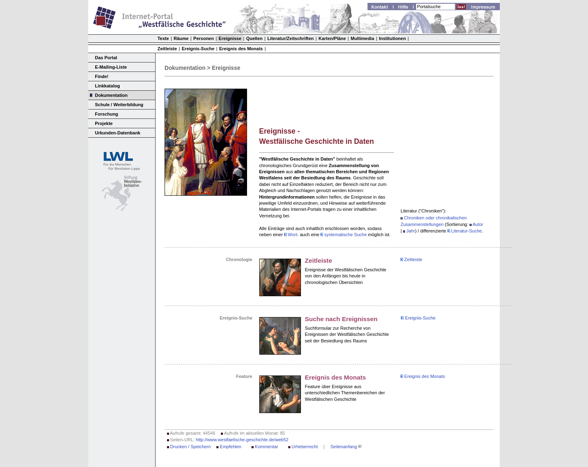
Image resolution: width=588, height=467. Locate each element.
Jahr (410, 230)
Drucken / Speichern (190, 446)
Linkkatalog (107, 85)
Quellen (254, 38)
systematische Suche (345, 234)
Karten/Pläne (332, 38)
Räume (181, 38)
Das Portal (106, 57)
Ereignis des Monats (241, 48)
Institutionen (392, 38)
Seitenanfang (343, 446)
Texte (163, 38)
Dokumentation (111, 95)
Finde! (102, 76)
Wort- (293, 234)
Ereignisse (229, 38)
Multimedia (362, 38)
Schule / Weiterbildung (119, 104)
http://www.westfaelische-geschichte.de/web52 (242, 439)
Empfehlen (230, 446)
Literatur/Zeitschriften (290, 38)
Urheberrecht (305, 446)
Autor (477, 224)
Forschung (106, 114)
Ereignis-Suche (198, 48)
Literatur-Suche (466, 230)
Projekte (104, 123)
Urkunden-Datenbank (117, 132)
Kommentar (266, 446)
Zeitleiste (167, 48)
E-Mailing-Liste (111, 67)
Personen (204, 38)
